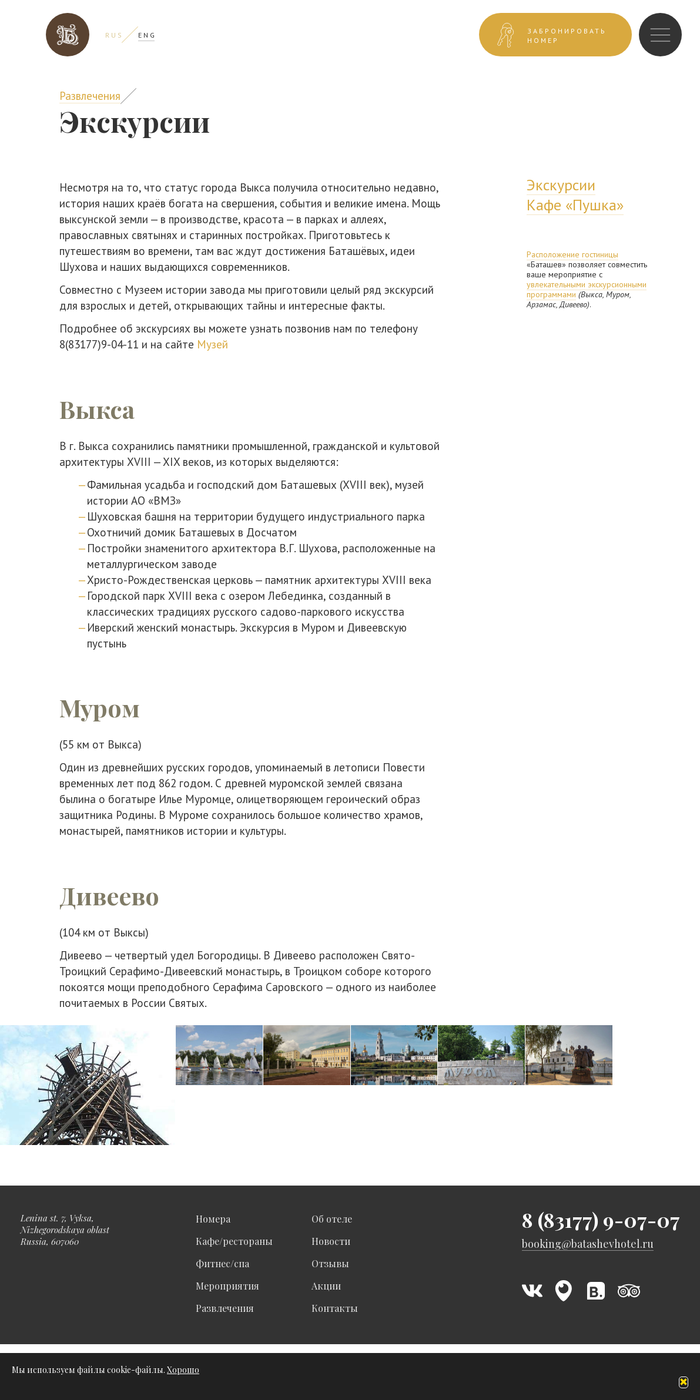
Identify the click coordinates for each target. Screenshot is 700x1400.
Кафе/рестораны (234, 1241)
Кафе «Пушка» (575, 204)
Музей (212, 344)
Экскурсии (561, 184)
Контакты (335, 1308)
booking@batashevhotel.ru (588, 1244)
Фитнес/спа (222, 1263)
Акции (326, 1286)
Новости (331, 1241)
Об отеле (332, 1219)
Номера (213, 1219)
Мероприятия (227, 1286)
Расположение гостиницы (572, 254)
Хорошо (183, 1369)
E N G (146, 35)
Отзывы (330, 1263)
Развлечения (89, 96)
